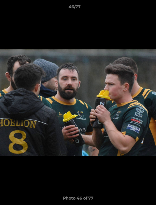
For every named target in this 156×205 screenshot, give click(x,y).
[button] (135, 8)
